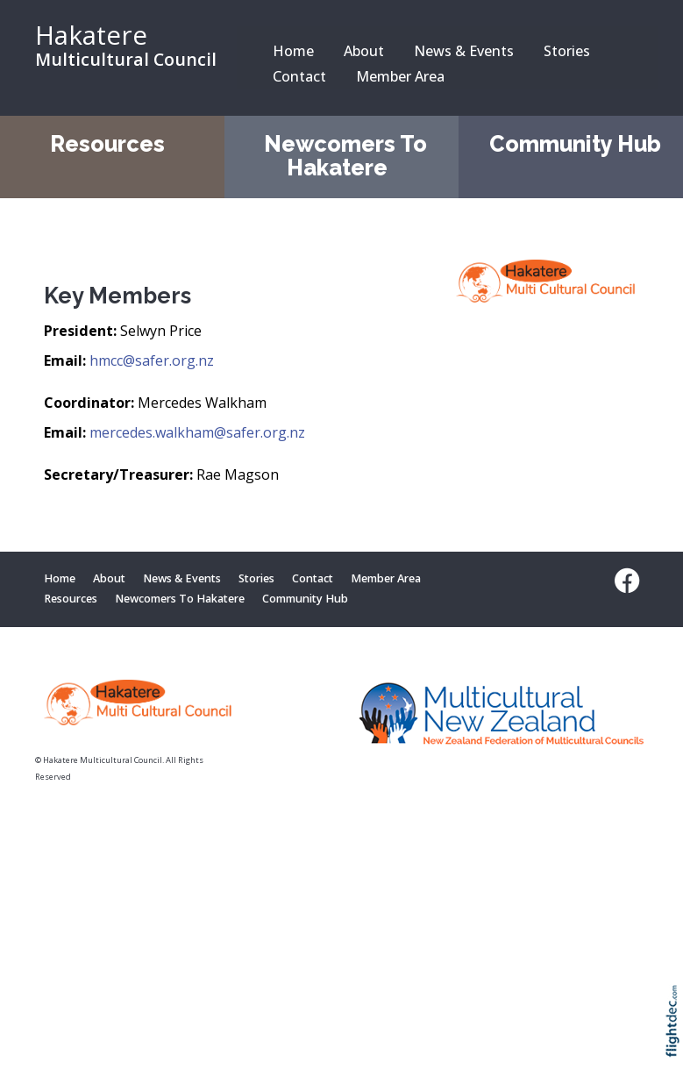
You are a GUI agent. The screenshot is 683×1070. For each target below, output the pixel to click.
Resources (107, 144)
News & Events (464, 51)
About (364, 51)
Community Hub (575, 144)
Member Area (400, 76)
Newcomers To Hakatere (345, 156)
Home (293, 51)
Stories (567, 51)
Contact (299, 76)
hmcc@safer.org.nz (151, 360)
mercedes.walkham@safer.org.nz (197, 432)
